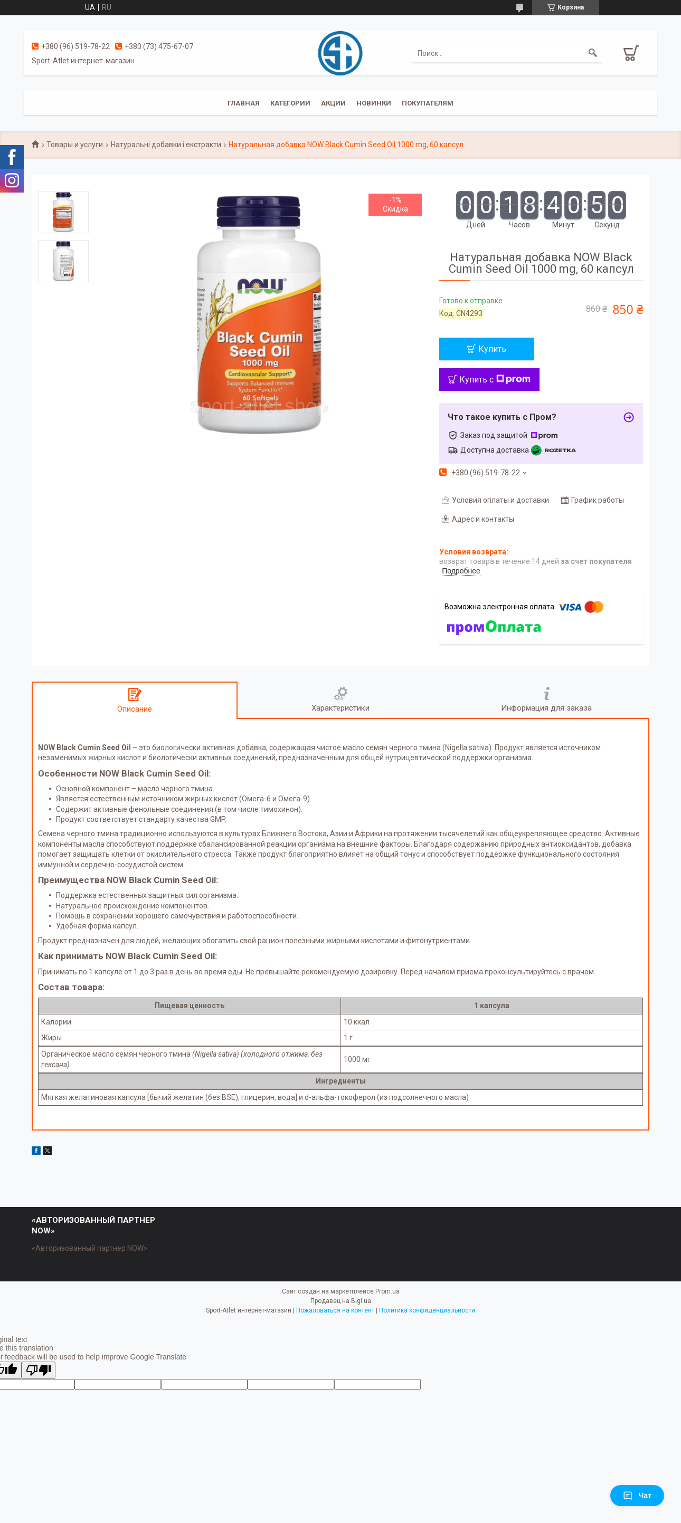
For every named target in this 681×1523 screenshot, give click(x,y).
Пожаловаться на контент (335, 1310)
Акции (333, 103)
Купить (492, 349)
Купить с (495, 380)
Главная (244, 103)
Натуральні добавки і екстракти (166, 144)
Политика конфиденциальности (427, 1310)
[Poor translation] (38, 1370)
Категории (290, 103)
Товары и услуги (74, 144)
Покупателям (427, 103)
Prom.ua (387, 1291)
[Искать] (592, 53)
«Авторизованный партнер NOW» (89, 1248)
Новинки (373, 103)
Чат (637, 1495)
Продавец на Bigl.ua (340, 1301)
